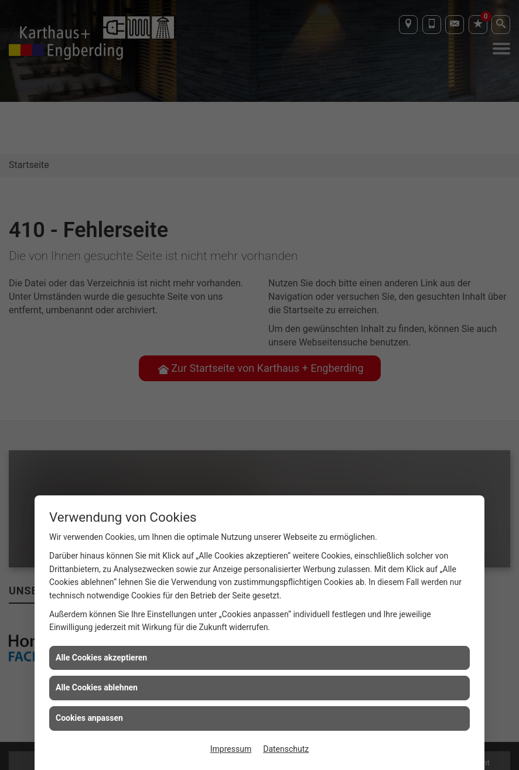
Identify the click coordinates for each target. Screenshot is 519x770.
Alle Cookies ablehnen (97, 687)
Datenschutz (286, 749)
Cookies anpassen (89, 718)
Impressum (230, 749)
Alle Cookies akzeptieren (101, 657)
